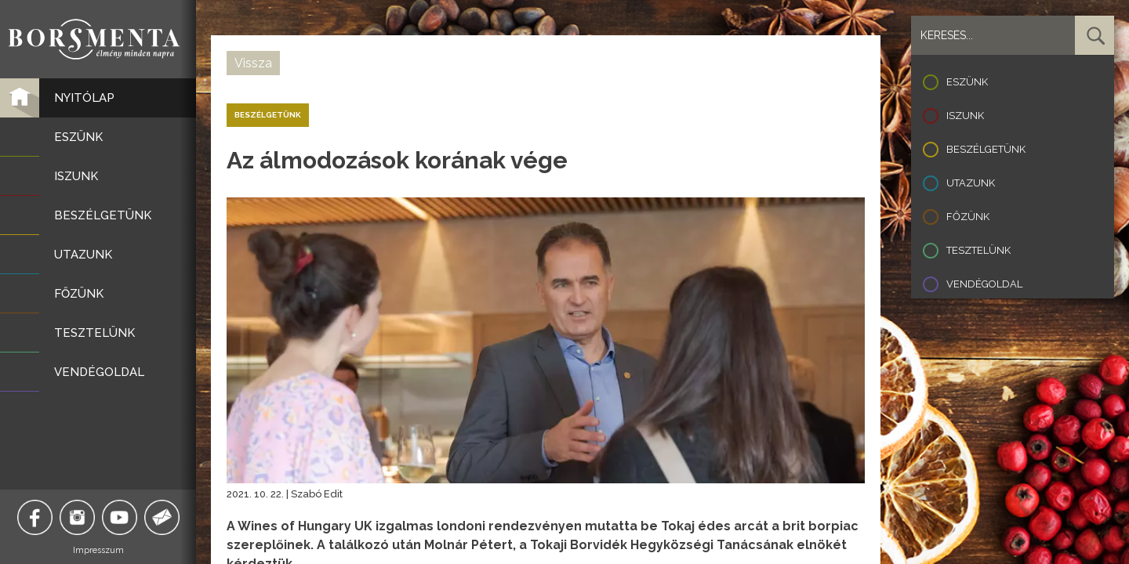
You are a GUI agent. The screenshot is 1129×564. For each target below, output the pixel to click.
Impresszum (98, 550)
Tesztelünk (978, 250)
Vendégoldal (984, 284)
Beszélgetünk (986, 149)
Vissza (253, 63)
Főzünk (967, 216)
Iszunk (965, 115)
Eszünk (967, 82)
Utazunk (970, 183)
